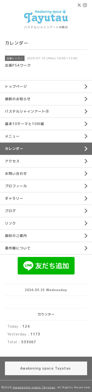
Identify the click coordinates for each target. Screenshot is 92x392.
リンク (10, 223)
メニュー (12, 136)
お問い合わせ (16, 173)
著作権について (18, 248)
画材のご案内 (16, 235)
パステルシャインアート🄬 (27, 111)
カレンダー (14, 148)
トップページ (16, 86)
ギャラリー (14, 198)
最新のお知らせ (18, 99)
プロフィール (16, 186)
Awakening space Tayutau (34, 387)
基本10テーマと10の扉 (24, 123)
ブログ (10, 210)
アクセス (12, 161)
